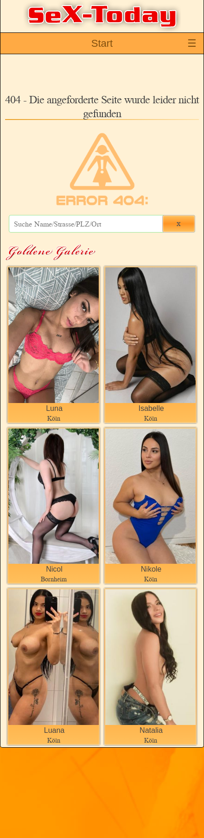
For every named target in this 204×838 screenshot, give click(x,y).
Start (102, 43)
